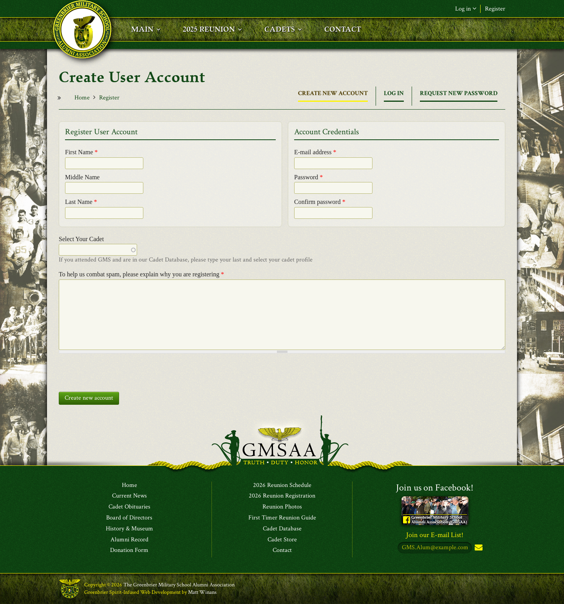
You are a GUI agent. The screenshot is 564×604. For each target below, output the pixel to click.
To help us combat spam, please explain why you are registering (141, 274)
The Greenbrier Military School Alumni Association (179, 585)
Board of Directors (129, 518)
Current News (129, 496)
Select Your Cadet (81, 239)
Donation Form (129, 551)
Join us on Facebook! (435, 487)
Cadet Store (282, 540)
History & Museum (129, 529)
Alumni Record (129, 540)
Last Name (81, 201)
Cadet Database (282, 529)
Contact (282, 551)
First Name (81, 152)
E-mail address (315, 152)
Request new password (458, 93)
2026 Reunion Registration (282, 496)
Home (82, 98)
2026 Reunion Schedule (282, 485)
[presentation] (118, 370)
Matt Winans (202, 592)
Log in (465, 9)
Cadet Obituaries (129, 507)
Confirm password (319, 201)
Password (308, 177)
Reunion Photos (282, 507)
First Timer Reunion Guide (282, 518)
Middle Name (82, 177)
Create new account (333, 95)
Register (495, 9)
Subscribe (477, 548)
